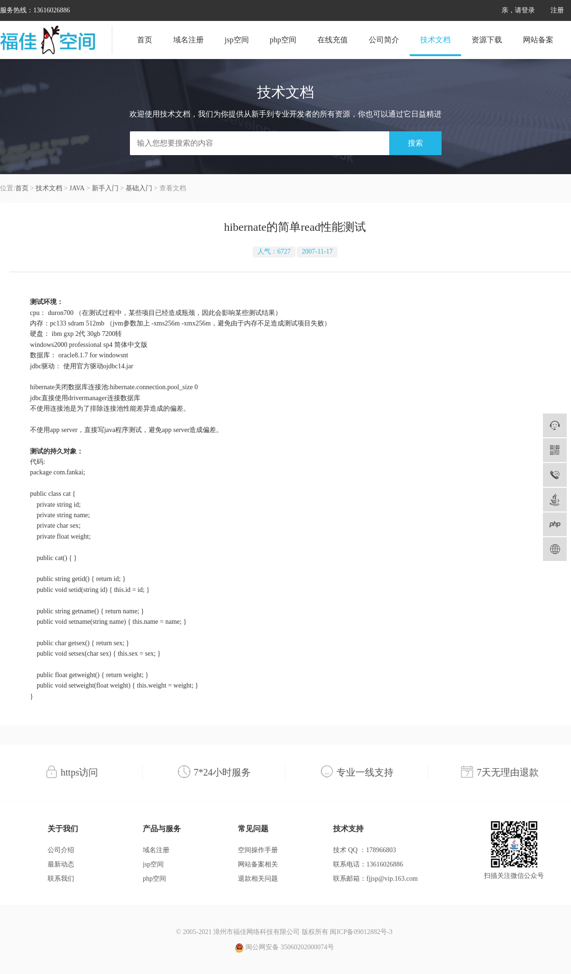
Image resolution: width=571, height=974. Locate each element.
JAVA (77, 188)
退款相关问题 (258, 878)
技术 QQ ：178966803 (364, 850)
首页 (144, 40)
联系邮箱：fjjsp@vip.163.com (375, 878)
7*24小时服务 (222, 772)
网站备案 (538, 40)
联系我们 (61, 878)
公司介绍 (61, 850)
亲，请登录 (518, 10)
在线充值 (332, 40)
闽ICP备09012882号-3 (361, 931)
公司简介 (384, 40)
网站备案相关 (258, 864)
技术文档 (435, 40)
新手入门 (105, 188)
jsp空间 (237, 40)
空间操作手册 (258, 850)
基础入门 (139, 188)
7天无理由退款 (508, 772)
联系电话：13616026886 (368, 864)
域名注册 (188, 40)
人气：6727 (274, 251)
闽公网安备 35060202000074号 (284, 948)
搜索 (415, 143)
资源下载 (487, 40)
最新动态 (61, 864)
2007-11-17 (317, 251)
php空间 (283, 40)
